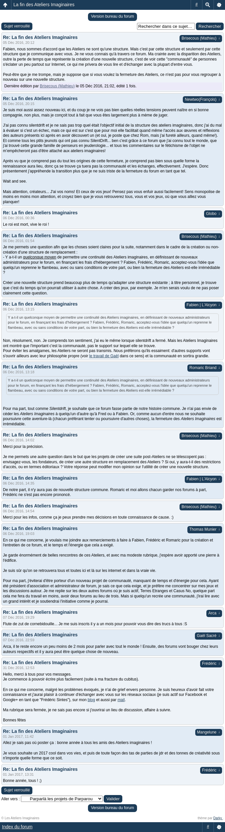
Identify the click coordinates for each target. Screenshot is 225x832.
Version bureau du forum (112, 16)
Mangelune (208, 732)
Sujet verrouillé (17, 26)
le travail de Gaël (104, 356)
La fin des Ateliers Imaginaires (44, 4)
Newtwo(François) (202, 99)
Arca (214, 613)
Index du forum (17, 826)
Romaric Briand (204, 367)
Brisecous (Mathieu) (201, 38)
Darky (218, 818)
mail (121, 700)
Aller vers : (10, 799)
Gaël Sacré (208, 635)
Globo (213, 213)
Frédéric (211, 663)
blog (91, 700)
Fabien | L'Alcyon (203, 305)
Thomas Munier (204, 529)
